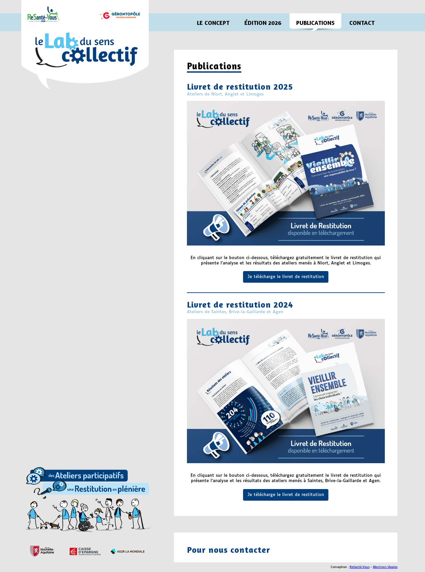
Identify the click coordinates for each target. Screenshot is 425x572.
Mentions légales (385, 567)
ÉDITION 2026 (262, 22)
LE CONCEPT (213, 22)
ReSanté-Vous (360, 567)
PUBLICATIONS (315, 22)
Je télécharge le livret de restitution (285, 277)
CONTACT (362, 22)
